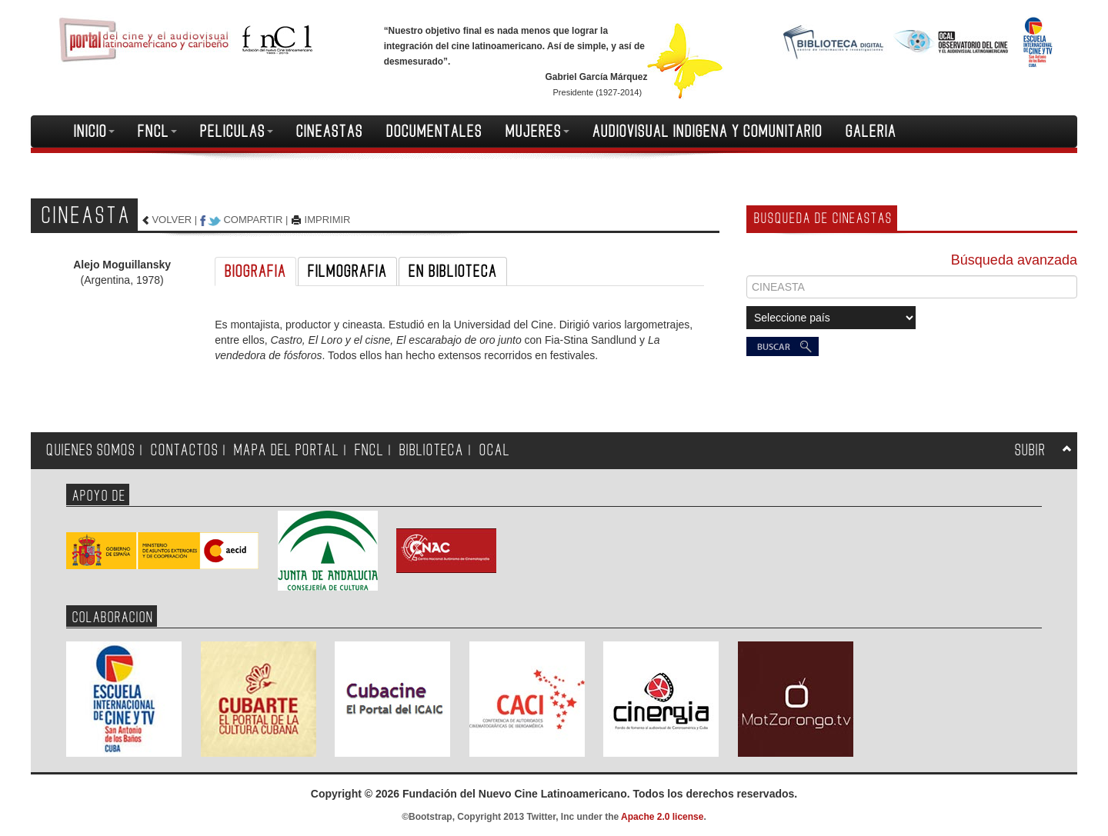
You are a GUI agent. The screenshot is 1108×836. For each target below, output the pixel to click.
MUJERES (537, 131)
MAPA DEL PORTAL (286, 450)
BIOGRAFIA (255, 271)
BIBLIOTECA (431, 450)
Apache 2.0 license (662, 816)
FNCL (157, 131)
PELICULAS (236, 131)
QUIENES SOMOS (90, 450)
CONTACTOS (185, 450)
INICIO (94, 131)
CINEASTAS (329, 131)
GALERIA (871, 131)
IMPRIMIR (328, 219)
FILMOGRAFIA (347, 271)
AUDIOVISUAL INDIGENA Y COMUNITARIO (707, 131)
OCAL (494, 450)
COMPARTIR (252, 219)
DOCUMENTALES (434, 131)
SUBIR (1030, 450)
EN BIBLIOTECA (453, 271)
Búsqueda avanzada (1014, 260)
